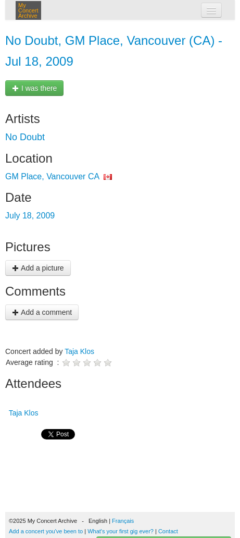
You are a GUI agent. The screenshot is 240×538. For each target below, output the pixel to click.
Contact (168, 531)
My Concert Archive (28, 10)
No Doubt (25, 137)
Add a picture (38, 268)
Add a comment (42, 312)
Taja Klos (79, 351)
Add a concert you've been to (46, 531)
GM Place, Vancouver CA (52, 176)
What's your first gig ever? (120, 531)
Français (123, 521)
